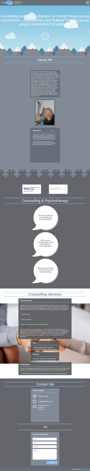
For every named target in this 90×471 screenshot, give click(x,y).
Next (56, 145)
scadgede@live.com (45, 401)
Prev (33, 145)
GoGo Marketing (85, 469)
